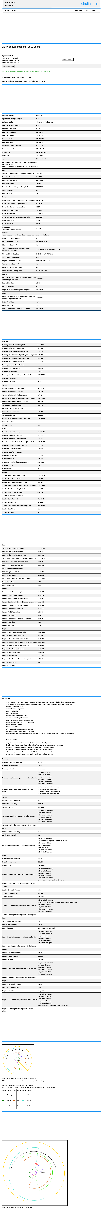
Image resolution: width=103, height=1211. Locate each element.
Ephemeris (78, 10)
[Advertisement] (51, 29)
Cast (14, 10)
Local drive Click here (23, 77)
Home (7, 10)
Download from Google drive (39, 71)
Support (95, 10)
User (87, 10)
